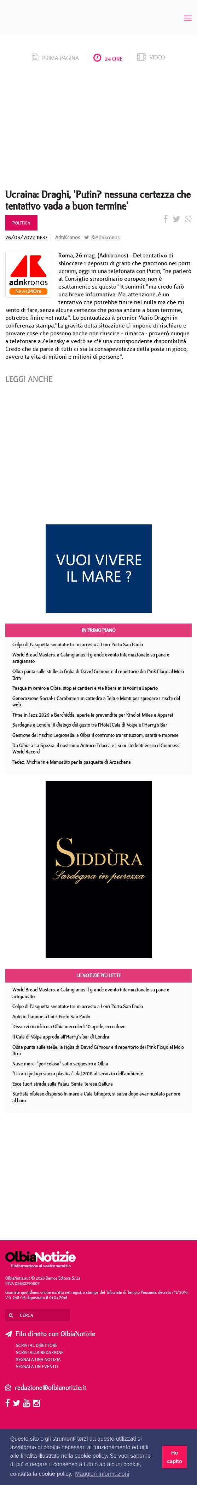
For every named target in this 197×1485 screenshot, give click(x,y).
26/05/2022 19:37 (26, 237)
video (151, 57)
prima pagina (55, 58)
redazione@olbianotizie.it (50, 1387)
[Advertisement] (98, 128)
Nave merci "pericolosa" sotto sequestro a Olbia (60, 1063)
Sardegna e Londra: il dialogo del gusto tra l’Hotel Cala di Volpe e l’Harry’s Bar (89, 724)
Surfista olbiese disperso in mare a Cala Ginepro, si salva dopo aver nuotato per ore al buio (96, 1097)
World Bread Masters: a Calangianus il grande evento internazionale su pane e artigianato (90, 658)
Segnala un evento (37, 1366)
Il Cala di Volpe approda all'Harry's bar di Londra (60, 1036)
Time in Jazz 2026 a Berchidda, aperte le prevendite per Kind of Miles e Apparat (92, 714)
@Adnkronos (102, 237)
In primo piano (98, 630)
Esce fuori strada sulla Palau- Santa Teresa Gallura (62, 1083)
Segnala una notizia (38, 1359)
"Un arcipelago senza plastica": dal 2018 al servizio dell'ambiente (77, 1073)
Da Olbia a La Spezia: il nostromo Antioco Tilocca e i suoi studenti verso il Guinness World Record (95, 749)
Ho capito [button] (174, 1457)
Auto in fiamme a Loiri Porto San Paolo (51, 1016)
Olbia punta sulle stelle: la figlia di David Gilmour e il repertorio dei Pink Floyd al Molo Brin (98, 675)
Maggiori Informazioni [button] (102, 1474)
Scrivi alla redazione (40, 1352)
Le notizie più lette (98, 975)
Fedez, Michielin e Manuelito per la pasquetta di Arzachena (71, 762)
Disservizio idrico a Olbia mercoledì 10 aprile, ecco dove (69, 1026)
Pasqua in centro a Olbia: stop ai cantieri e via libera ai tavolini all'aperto (85, 688)
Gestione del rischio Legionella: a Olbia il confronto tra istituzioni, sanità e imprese (95, 735)
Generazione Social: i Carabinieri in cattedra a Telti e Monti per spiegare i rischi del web (96, 702)
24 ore (108, 59)
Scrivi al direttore (37, 1345)
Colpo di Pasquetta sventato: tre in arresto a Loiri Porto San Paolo (77, 644)
